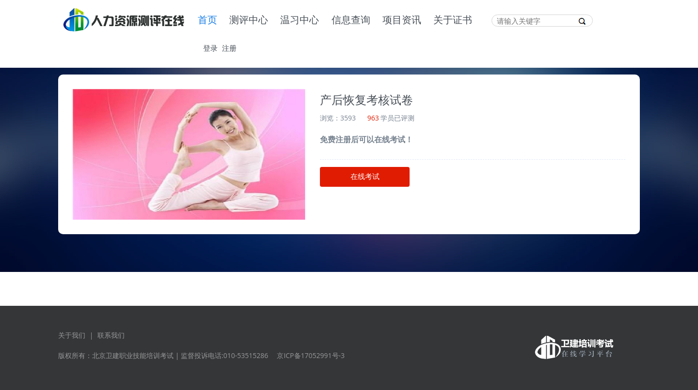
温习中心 (299, 20)
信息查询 (351, 20)
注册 (229, 48)
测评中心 (248, 20)
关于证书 (452, 20)
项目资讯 (401, 20)
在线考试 (365, 176)
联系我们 (111, 335)
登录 (210, 48)
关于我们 (71, 335)
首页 (207, 20)
